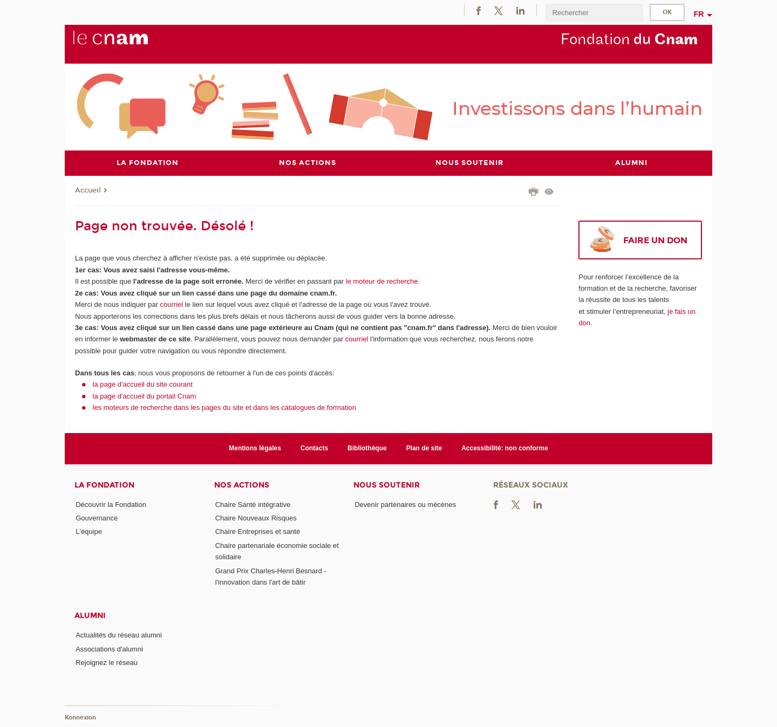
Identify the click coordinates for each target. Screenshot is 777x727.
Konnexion (80, 717)
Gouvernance (97, 518)
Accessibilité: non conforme (504, 448)
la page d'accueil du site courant (143, 384)
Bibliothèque (367, 448)
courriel (171, 304)
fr (699, 14)
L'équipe (89, 531)
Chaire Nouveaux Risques (256, 518)
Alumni (90, 615)
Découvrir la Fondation (111, 504)
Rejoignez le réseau (107, 663)
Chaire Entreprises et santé (258, 531)
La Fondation (104, 485)
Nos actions (241, 485)
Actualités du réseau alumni (119, 635)
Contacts (314, 448)
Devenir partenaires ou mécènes (405, 504)
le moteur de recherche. (382, 281)
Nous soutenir (386, 485)
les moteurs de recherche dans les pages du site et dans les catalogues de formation (225, 407)
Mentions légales (255, 448)
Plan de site (424, 448)
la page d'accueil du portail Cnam (144, 396)
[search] (594, 13)
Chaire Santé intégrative (252, 504)
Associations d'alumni (109, 649)
